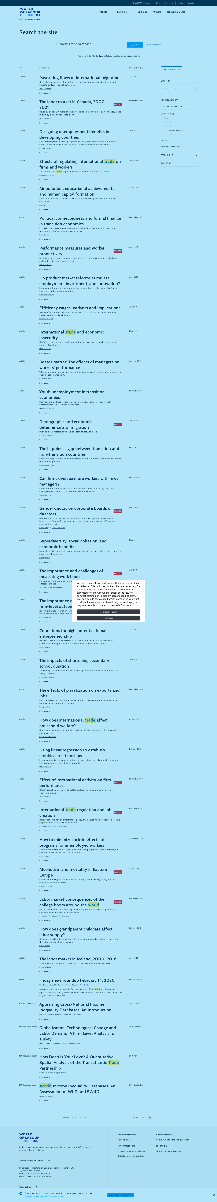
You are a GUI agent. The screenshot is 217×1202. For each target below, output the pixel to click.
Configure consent (108, 612)
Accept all (108, 618)
